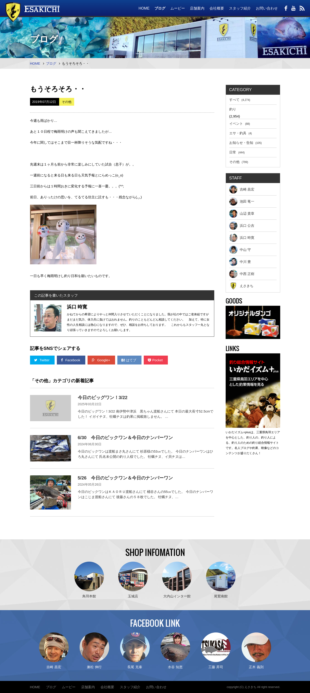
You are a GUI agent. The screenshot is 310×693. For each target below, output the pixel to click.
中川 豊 (240, 262)
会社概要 (216, 8)
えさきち (241, 286)
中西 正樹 (241, 274)
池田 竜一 (241, 201)
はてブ (129, 360)
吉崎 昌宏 (241, 189)
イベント (239, 123)
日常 (237, 152)
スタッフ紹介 (240, 8)
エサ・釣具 (240, 133)
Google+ (101, 360)
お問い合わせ (267, 8)
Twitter (42, 360)
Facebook (71, 360)
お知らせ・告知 (245, 143)
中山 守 (240, 250)
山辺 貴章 (241, 213)
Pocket (156, 360)
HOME (144, 8)
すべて (239, 100)
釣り (232, 109)
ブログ (159, 8)
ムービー (177, 8)
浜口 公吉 (241, 226)
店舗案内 (197, 8)
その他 (238, 162)
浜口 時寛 (241, 238)
